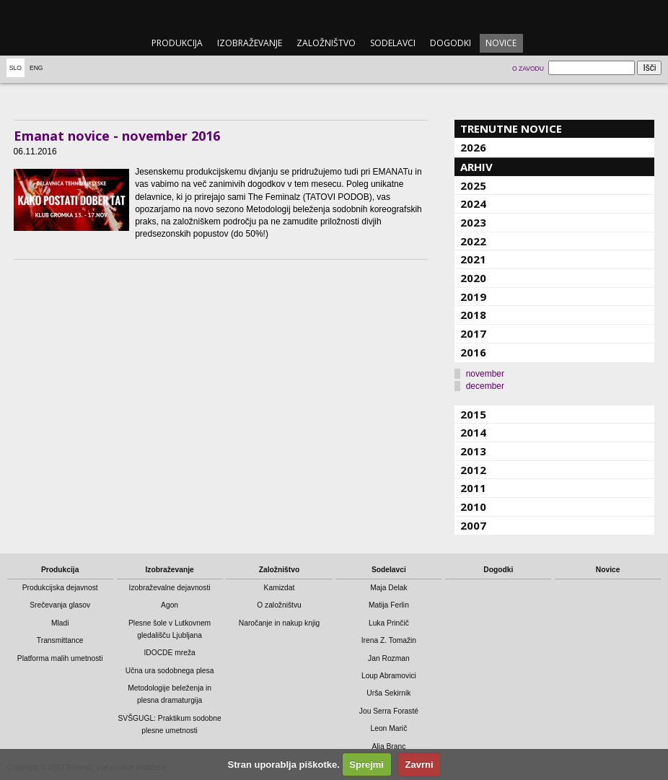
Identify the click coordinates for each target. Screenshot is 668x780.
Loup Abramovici (388, 676)
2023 (473, 222)
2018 (473, 314)
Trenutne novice (511, 128)
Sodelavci (393, 43)
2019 (473, 296)
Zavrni (419, 764)
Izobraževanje (249, 43)
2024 (473, 203)
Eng (36, 67)
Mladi (60, 623)
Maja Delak (388, 588)
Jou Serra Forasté (388, 711)
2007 (473, 525)
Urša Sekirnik (388, 693)
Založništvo (326, 43)
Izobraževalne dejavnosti (170, 588)
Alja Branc (388, 746)
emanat (333, 15)
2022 (473, 241)
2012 (473, 470)
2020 (473, 278)
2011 (473, 488)
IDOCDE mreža (169, 653)
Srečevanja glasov (60, 605)
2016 (473, 352)
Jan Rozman (389, 658)
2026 (473, 147)
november (485, 374)
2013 (473, 451)
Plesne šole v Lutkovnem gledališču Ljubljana (169, 629)
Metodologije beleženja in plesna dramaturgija (169, 694)
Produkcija (177, 43)
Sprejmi (366, 764)
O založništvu (279, 605)
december (485, 386)
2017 (473, 333)
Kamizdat (279, 588)
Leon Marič (388, 728)
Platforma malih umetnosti (60, 658)
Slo (15, 67)
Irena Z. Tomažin (388, 640)
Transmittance (60, 640)
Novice (501, 43)
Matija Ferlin (389, 605)
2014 (473, 432)
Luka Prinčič (389, 623)
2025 (473, 185)
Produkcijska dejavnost (60, 588)
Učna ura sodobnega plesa (170, 671)
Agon (169, 605)
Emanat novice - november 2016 (117, 135)
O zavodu (528, 68)
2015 (473, 414)
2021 (473, 259)
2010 (473, 506)
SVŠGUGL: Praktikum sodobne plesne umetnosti (169, 724)
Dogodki (450, 43)
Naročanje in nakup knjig (279, 623)
